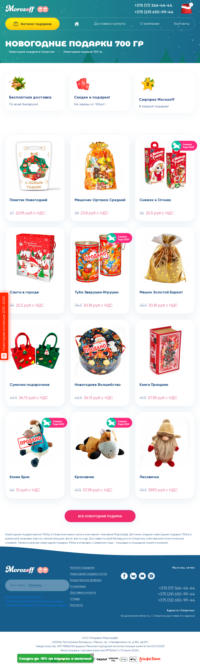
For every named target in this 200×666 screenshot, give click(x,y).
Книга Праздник (154, 385)
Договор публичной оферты (23, 597)
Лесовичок (149, 477)
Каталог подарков (82, 567)
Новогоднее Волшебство (98, 385)
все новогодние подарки (100, 516)
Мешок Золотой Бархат (161, 292)
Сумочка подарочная (29, 385)
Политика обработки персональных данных (34, 601)
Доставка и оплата (109, 24)
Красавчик (84, 477)
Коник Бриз (20, 477)
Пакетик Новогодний (28, 200)
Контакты (181, 24)
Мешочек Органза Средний (100, 200)
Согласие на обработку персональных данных (36, 605)
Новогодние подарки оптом (88, 574)
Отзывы (75, 598)
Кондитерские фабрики (85, 580)
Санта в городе (24, 292)
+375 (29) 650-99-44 (154, 12)
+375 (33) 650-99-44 (176, 600)
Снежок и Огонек (155, 200)
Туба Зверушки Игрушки (96, 292)
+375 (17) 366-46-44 (153, 6)
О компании (149, 24)
